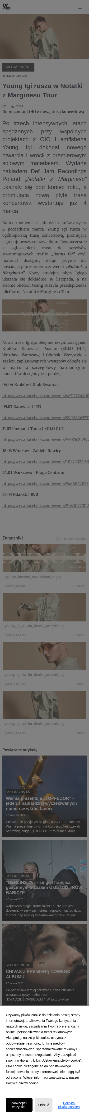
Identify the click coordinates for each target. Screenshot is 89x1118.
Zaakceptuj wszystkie (19, 1105)
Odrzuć (43, 1105)
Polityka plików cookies (69, 1105)
